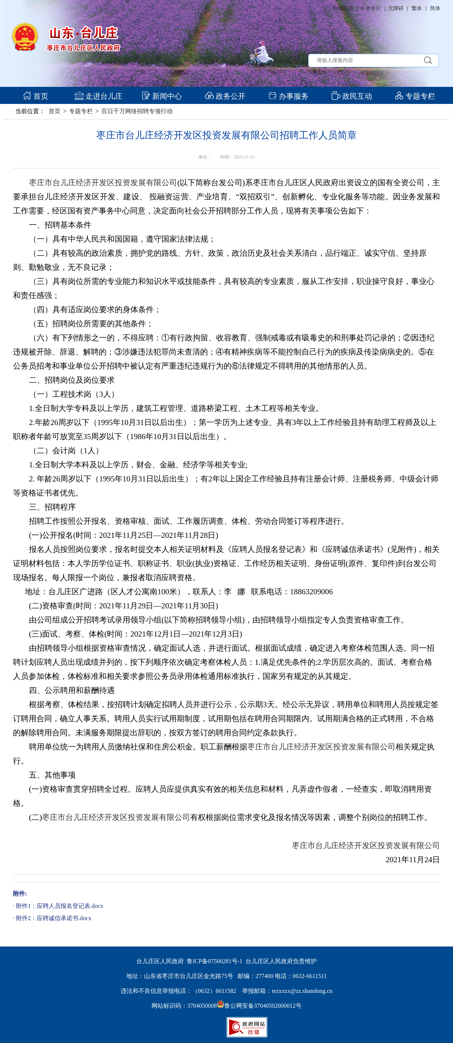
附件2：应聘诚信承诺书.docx (53, 918)
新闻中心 (161, 96)
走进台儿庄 (99, 96)
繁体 (416, 8)
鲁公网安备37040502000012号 (259, 1006)
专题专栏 (415, 96)
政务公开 (225, 96)
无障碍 (396, 8)
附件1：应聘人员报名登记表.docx (59, 906)
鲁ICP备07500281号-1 (214, 961)
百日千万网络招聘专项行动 (137, 111)
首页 (35, 96)
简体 (435, 8)
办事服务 (288, 96)
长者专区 (370, 8)
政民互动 (352, 96)
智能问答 (343, 8)
